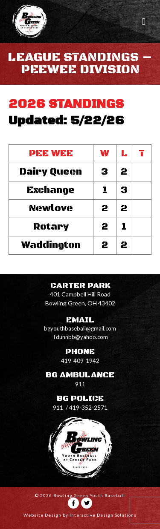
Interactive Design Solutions (103, 515)
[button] (144, 21)
